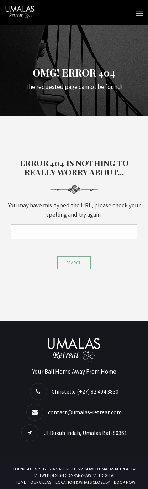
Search (74, 263)
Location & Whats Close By (83, 482)
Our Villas (40, 482)
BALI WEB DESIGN (48, 475)
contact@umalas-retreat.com (85, 412)
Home (20, 482)
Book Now (124, 482)
